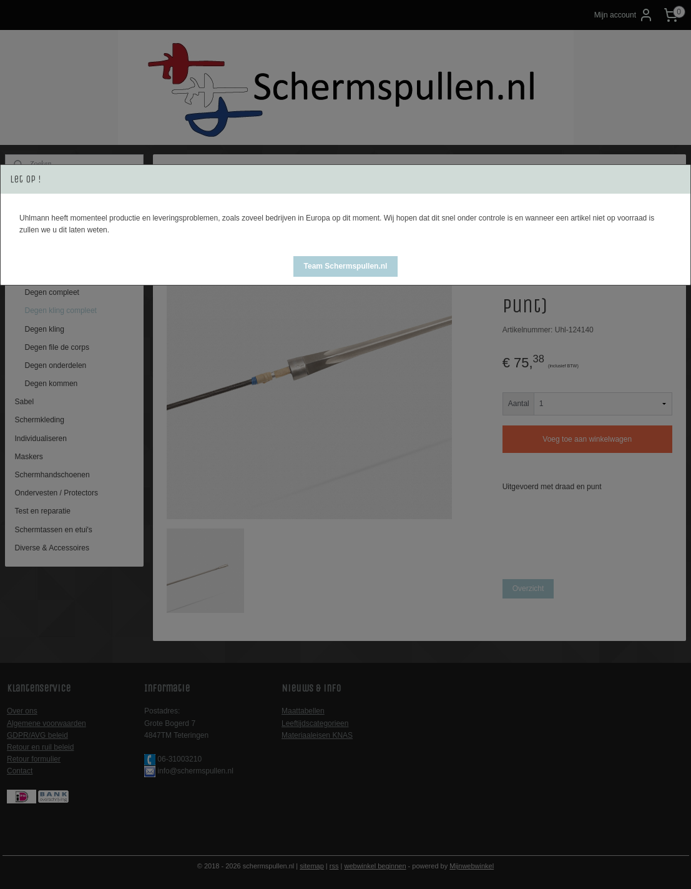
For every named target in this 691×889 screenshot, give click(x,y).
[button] (345, 266)
